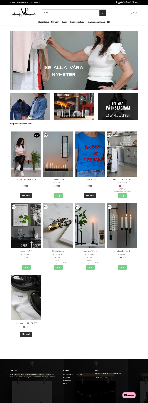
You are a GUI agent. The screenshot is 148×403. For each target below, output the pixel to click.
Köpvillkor (66, 377)
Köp (58, 195)
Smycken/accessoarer (96, 21)
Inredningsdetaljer (77, 21)
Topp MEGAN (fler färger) (26, 179)
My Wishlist (67, 384)
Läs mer (52, 377)
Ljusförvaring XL (58, 179)
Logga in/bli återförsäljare (126, 2)
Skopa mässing (58, 251)
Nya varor (55, 21)
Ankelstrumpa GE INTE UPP (26, 323)
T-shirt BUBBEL (90, 179)
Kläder (64, 21)
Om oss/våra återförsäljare (72, 374)
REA (108, 21)
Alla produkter (43, 21)
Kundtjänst (67, 381)
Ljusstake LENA (26, 251)
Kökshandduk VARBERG (122, 179)
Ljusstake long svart (122, 251)
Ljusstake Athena (90, 251)
